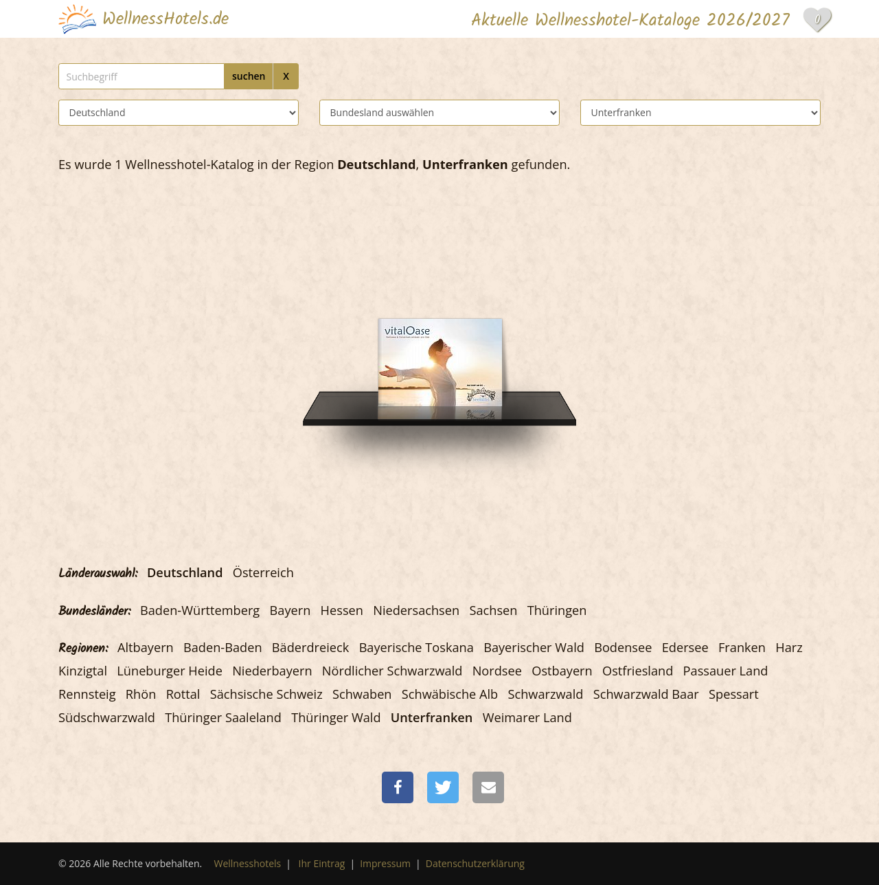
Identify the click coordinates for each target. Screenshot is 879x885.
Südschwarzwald (106, 717)
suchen (249, 75)
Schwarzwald (546, 694)
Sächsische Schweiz (266, 694)
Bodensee (623, 647)
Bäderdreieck (310, 647)
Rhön (141, 694)
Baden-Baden (222, 647)
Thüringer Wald (335, 717)
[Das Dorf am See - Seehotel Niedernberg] (440, 321)
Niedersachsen (416, 610)
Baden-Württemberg (200, 610)
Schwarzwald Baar (646, 694)
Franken (742, 647)
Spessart (734, 694)
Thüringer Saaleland (223, 717)
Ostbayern (562, 670)
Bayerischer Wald (533, 647)
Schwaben (362, 694)
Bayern (290, 610)
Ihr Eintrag (322, 863)
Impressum (385, 863)
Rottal (183, 694)
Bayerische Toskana (416, 647)
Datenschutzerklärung (475, 863)
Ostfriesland (637, 670)
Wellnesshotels (248, 863)
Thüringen (557, 610)
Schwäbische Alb (450, 694)
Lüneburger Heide (169, 670)
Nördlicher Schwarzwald (392, 670)
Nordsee (497, 670)
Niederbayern (272, 670)
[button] (397, 787)
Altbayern (145, 647)
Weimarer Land (527, 717)
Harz (788, 647)
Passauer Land (725, 670)
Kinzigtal (82, 670)
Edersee (685, 647)
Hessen (342, 610)
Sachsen (493, 610)
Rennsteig (87, 694)
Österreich (263, 572)
